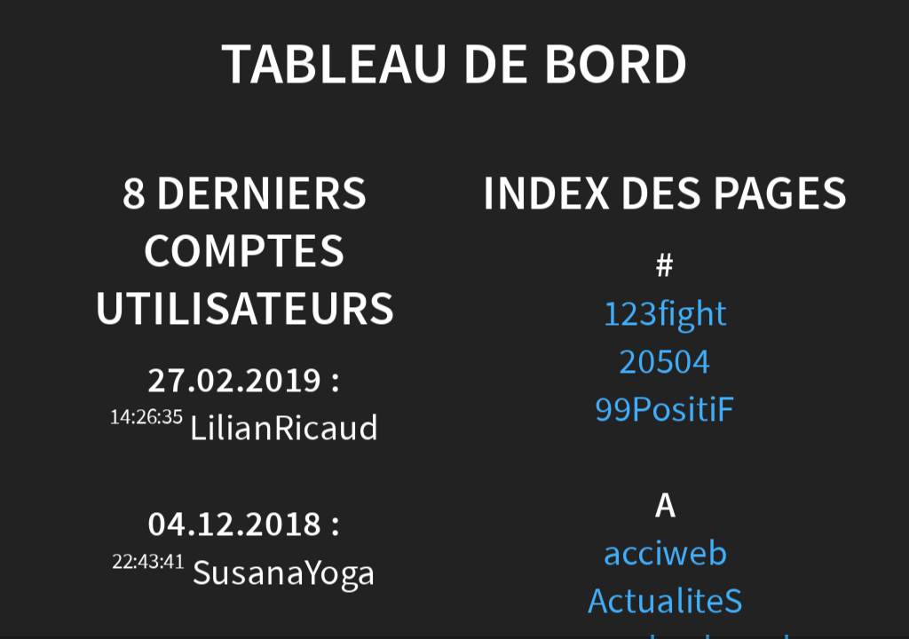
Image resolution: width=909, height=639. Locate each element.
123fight (665, 313)
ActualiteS (665, 601)
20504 (664, 361)
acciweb (665, 553)
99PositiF (665, 409)
